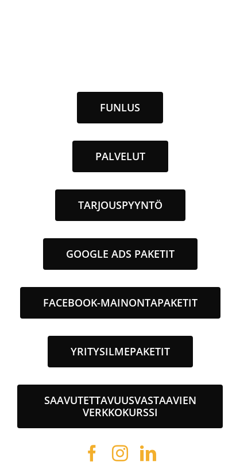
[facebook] (92, 453)
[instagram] (120, 453)
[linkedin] (148, 453)
